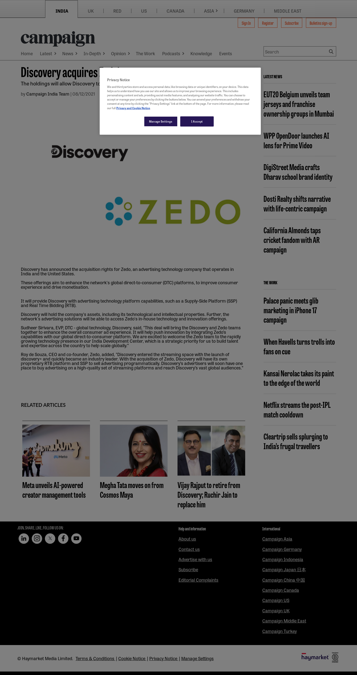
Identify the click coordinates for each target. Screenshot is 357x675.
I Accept (197, 121)
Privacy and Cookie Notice (133, 108)
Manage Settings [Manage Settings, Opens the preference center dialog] (161, 121)
